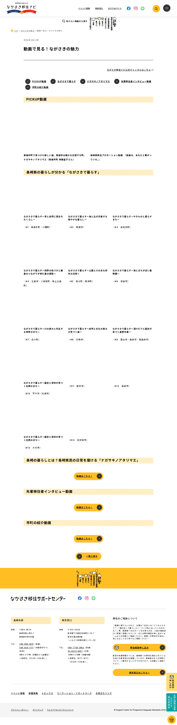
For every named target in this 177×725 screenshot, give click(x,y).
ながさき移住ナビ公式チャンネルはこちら (129, 77)
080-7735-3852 (76, 655)
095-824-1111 (26, 655)
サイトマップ (38, 717)
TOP (16, 38)
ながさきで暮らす (66, 89)
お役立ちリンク (104, 701)
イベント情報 (84, 8)
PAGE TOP (171, 720)
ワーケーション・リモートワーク (74, 701)
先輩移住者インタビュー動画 (136, 89)
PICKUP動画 (39, 89)
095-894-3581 (26, 652)
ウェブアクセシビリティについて (60, 717)
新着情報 (33, 701)
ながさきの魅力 (28, 38)
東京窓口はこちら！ (139, 680)
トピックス (47, 701)
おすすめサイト (115, 8)
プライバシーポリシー (20, 717)
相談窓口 (99, 8)
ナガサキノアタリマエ (98, 89)
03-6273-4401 (75, 659)
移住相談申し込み (139, 655)
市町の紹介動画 (40, 94)
